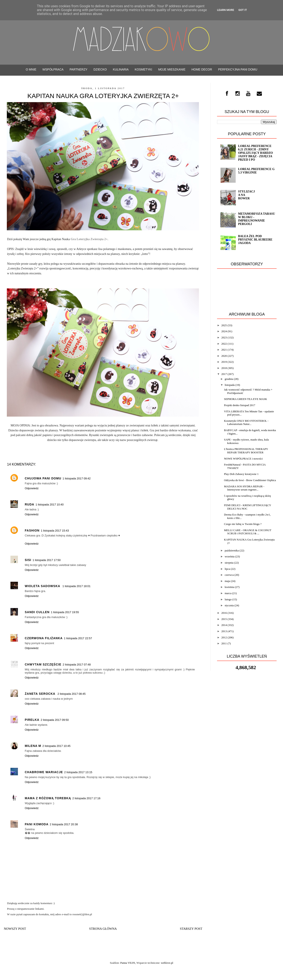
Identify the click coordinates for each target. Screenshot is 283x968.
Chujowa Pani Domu (43, 478)
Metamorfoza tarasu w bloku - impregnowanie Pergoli (256, 219)
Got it (242, 10)
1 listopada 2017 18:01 (76, 586)
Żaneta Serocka (40, 693)
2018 (224, 368)
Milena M (33, 746)
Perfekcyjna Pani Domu (237, 69)
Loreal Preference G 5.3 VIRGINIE (256, 170)
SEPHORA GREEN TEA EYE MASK (245, 399)
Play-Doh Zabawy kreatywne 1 (241, 474)
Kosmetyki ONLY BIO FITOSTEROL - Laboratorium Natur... (246, 422)
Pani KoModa (36, 824)
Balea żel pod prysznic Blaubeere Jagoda (255, 240)
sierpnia (229, 562)
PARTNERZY (79, 69)
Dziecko (100, 69)
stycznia (229, 605)
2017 (224, 374)
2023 (224, 337)
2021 (224, 349)
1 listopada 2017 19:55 (65, 612)
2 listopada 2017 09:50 (55, 719)
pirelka (32, 719)
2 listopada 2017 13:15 (78, 772)
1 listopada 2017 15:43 (55, 530)
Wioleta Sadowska (43, 586)
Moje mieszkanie (171, 69)
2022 (224, 343)
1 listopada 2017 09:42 (77, 478)
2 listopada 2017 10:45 (56, 746)
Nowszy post (15, 928)
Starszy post (191, 928)
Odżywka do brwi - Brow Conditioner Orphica (250, 480)
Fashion (32, 530)
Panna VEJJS (127, 962)
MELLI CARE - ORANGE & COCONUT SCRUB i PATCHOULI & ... (247, 532)
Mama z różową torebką (48, 798)
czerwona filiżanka (44, 638)
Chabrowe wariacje (44, 772)
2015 (224, 619)
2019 (224, 361)
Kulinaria (121, 69)
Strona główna (103, 928)
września (230, 556)
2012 (224, 637)
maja (227, 581)
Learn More (225, 10)
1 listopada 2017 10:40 (49, 504)
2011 (224, 643)
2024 (224, 331)
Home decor (201, 69)
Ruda (29, 504)
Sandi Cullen (37, 612)
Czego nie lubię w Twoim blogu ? (242, 524)
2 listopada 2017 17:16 (86, 798)
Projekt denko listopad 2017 (239, 405)
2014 (224, 625)
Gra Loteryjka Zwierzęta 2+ (89, 239)
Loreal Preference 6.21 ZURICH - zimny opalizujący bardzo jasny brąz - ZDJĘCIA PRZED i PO (255, 152)
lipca (227, 568)
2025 (224, 325)
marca (228, 593)
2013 (224, 631)
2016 (224, 612)
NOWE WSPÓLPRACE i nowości (243, 458)
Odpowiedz (32, 488)
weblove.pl (167, 962)
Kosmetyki (143, 69)
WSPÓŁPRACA (53, 69)
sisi (28, 560)
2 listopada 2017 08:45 (71, 693)
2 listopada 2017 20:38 (64, 824)
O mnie (31, 69)
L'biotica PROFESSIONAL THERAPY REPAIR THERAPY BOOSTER (246, 450)
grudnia (229, 378)
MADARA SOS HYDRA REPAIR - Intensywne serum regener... (244, 488)
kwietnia (229, 587)
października (232, 550)
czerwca (229, 574)
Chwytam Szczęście (43, 664)
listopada (230, 384)
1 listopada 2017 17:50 (46, 560)
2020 (224, 355)
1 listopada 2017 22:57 (78, 638)
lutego (228, 599)
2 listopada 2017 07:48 (77, 664)
